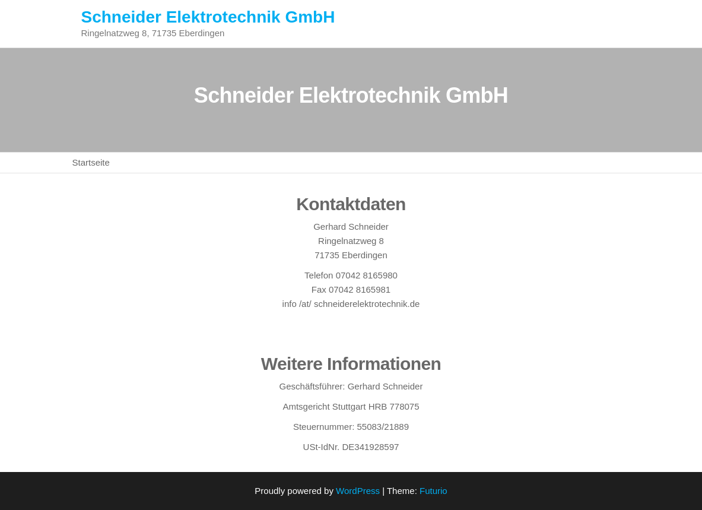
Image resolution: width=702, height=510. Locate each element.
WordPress (358, 491)
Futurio (433, 491)
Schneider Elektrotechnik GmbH (208, 17)
